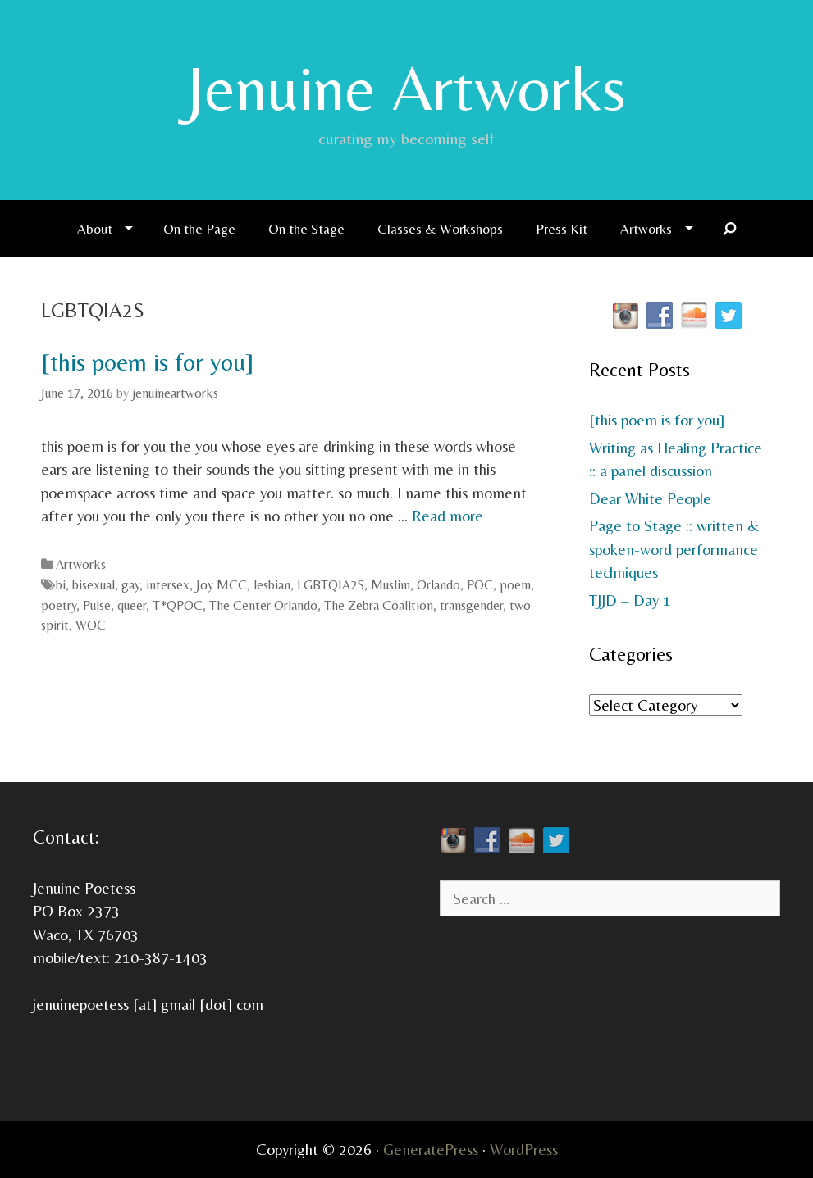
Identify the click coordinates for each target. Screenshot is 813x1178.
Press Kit (561, 229)
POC (480, 585)
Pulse (97, 605)
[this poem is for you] (147, 362)
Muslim (390, 585)
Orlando (438, 585)
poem (515, 585)
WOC (90, 625)
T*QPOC (178, 605)
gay (130, 585)
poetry (58, 605)
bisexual (93, 585)
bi (61, 585)
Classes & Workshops (440, 229)
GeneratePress (430, 1149)
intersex (168, 585)
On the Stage (306, 229)
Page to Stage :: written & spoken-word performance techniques (674, 548)
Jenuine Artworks (406, 87)
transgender (471, 605)
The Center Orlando (263, 605)
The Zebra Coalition (378, 605)
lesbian (271, 585)
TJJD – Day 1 (630, 600)
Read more (447, 516)
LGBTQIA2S (330, 585)
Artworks (646, 229)
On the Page (199, 229)
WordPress (524, 1149)
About (94, 229)
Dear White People (650, 498)
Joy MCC (221, 585)
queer (131, 605)
